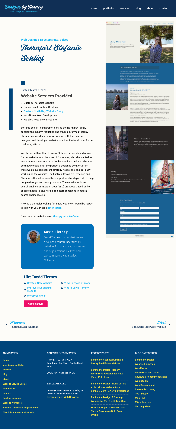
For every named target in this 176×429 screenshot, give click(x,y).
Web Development (144, 384)
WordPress (140, 369)
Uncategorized (142, 404)
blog (138, 8)
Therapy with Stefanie (66, 217)
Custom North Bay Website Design (44, 111)
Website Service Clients (15, 380)
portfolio (108, 8)
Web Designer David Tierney (111, 424)
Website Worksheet (12, 396)
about (150, 8)
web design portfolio (13, 365)
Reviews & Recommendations (150, 376)
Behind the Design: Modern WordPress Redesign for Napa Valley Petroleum (109, 374)
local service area (12, 392)
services (124, 8)
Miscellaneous (142, 400)
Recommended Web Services (61, 398)
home (93, 8)
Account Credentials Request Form (20, 400)
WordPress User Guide (146, 372)
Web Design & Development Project (44, 40)
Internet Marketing (144, 388)
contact (164, 8)
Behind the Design (144, 361)
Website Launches (144, 365)
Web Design (141, 380)
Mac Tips (139, 396)
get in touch (54, 208)
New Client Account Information (19, 404)
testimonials (9, 384)
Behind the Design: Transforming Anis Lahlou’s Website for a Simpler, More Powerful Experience (110, 386)
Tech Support (141, 392)
